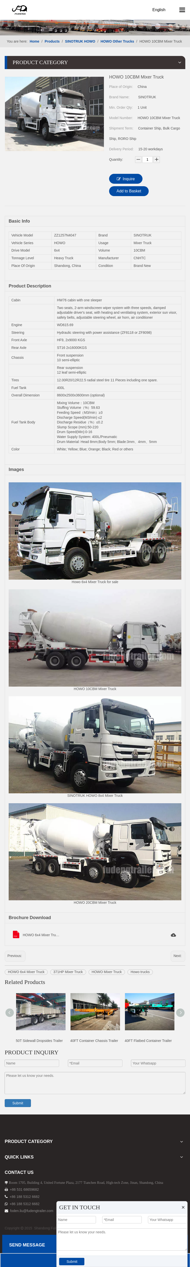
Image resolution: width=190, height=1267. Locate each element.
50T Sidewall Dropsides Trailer (39, 1041)
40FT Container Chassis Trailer (94, 1041)
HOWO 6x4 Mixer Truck (26, 972)
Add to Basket (129, 191)
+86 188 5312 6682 (25, 1197)
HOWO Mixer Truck (107, 972)
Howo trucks (140, 972)
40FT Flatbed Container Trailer (148, 1041)
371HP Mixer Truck (68, 972)
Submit (17, 1103)
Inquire (126, 178)
